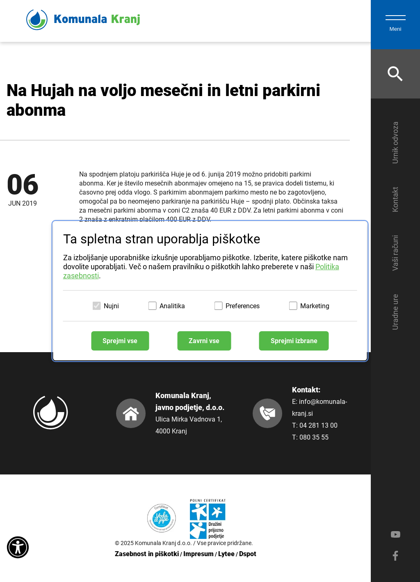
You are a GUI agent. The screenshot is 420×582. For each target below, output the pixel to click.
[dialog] (210, 291)
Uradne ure (395, 312)
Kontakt (395, 199)
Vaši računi (395, 253)
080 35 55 (314, 437)
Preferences (243, 306)
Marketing (314, 306)
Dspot (247, 554)
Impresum (198, 554)
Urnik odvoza (395, 142)
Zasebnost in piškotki (147, 554)
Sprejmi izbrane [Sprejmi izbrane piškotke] (294, 341)
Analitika (172, 306)
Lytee (226, 554)
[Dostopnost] (18, 548)
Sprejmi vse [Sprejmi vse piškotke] (120, 341)
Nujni (111, 306)
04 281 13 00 (318, 425)
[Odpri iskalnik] (395, 74)
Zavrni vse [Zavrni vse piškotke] (204, 341)
